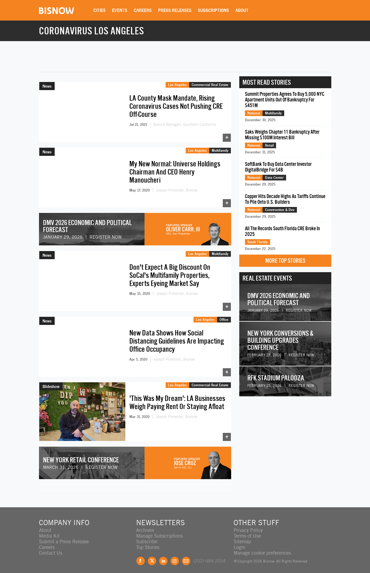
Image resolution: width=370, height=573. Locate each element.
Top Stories (147, 543)
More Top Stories (285, 260)
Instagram (175, 556)
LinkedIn (163, 556)
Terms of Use (247, 531)
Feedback (186, 556)
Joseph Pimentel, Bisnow (176, 189)
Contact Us (50, 548)
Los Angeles (177, 85)
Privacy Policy (248, 526)
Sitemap (242, 537)
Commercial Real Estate (210, 85)
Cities (99, 10)
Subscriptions (213, 10)
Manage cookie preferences (262, 548)
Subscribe (146, 537)
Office (224, 316)
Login (239, 543)
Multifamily (220, 149)
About (241, 10)
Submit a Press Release (64, 537)
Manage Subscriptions (159, 531)
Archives (145, 526)
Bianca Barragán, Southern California (184, 124)
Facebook (140, 556)
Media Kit (49, 531)
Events (119, 10)
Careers (143, 10)
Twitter (152, 556)
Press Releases (174, 10)
